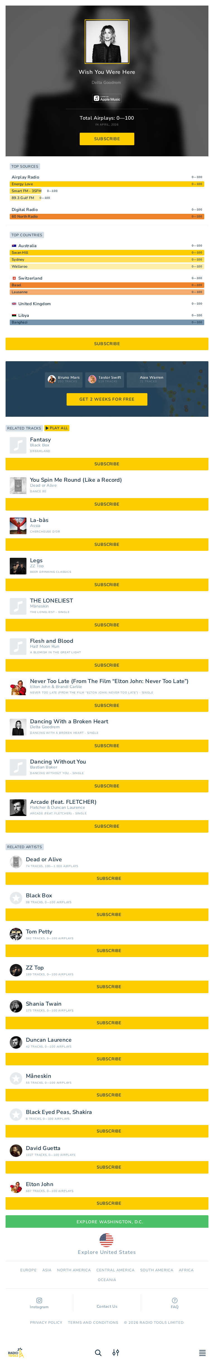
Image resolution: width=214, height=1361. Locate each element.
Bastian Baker (43, 767)
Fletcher (38, 807)
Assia (35, 525)
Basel (16, 285)
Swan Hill (20, 252)
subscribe (107, 139)
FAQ (175, 1304)
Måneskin (39, 606)
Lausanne (20, 292)
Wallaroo (19, 266)
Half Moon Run (44, 646)
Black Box (40, 445)
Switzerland (30, 278)
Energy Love (22, 184)
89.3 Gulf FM (23, 197)
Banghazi (19, 322)
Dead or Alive (43, 485)
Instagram (39, 1304)
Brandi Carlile (69, 686)
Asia (47, 1270)
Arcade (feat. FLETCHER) (63, 802)
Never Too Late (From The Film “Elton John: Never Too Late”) (109, 681)
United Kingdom (34, 304)
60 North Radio (25, 216)
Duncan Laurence (68, 807)
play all (57, 428)
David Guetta (43, 1148)
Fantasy (40, 440)
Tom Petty (39, 932)
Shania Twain (44, 1004)
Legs (36, 560)
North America (74, 1270)
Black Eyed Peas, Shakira (59, 1112)
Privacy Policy (46, 1322)
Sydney (18, 259)
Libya (23, 315)
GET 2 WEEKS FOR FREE (107, 399)
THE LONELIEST (51, 601)
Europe (28, 1270)
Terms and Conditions (93, 1322)
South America (157, 1270)
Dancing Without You (58, 762)
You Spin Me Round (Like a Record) (76, 480)
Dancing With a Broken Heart (69, 721)
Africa (186, 1270)
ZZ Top (37, 565)
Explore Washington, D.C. (107, 1222)
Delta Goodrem (106, 82)
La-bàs (39, 520)
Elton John (40, 686)
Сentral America (115, 1270)
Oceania (107, 1279)
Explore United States (107, 1244)
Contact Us (107, 1304)
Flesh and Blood (51, 641)
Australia (27, 245)
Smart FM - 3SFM (27, 191)
